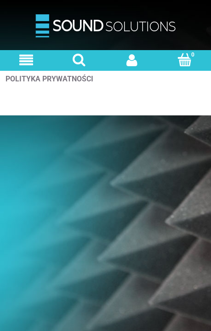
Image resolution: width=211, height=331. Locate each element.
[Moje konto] (132, 60)
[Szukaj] (79, 59)
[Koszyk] (184, 59)
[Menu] (26, 60)
